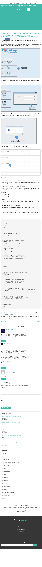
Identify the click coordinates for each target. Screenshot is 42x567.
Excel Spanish (4, 489)
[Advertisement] (21, 20)
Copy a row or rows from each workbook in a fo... (11, 435)
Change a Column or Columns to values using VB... (12, 422)
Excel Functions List (5, 480)
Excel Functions (5, 477)
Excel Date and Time (6, 471)
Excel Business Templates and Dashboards (10, 462)
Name (2, 396)
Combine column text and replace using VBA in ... (11, 416)
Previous (3, 321)
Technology (4, 498)
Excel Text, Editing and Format (8, 492)
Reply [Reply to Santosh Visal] (3, 341)
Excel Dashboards (5, 465)
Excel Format (21, 533)
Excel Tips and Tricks (6, 495)
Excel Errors (4, 474)
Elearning (3, 456)
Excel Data (4, 468)
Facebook (26, 312)
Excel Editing (21, 531)
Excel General (4, 483)
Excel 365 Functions (6, 459)
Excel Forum (24, 3)
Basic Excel (4, 453)
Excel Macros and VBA (6, 486)
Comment (3, 387)
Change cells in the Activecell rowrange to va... (11, 442)
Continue (4, 418)
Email (2, 400)
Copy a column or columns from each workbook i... (12, 429)
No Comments (5, 419)
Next (38, 321)
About (21, 525)
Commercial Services (32, 3)
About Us (11, 3)
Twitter (4, 314)
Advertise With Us (17, 3)
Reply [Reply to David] (3, 379)
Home (7, 3)
